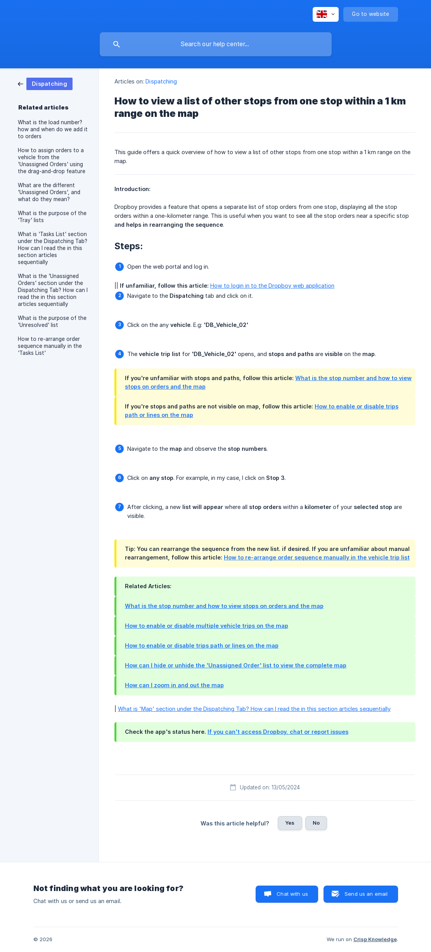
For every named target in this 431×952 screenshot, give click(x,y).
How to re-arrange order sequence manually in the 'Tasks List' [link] (50, 346)
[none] (326, 14)
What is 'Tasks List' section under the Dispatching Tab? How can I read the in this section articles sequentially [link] (52, 248)
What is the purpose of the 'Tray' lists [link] (52, 216)
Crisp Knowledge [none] (375, 939)
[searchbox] (216, 44)
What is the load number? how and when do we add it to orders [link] (53, 129)
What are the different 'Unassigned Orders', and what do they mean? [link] (49, 192)
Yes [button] (289, 823)
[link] (45, 83)
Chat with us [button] (292, 894)
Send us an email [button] (366, 894)
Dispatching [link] (161, 81)
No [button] (316, 823)
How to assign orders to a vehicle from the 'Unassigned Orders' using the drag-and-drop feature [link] (51, 160)
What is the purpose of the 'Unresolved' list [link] (52, 321)
